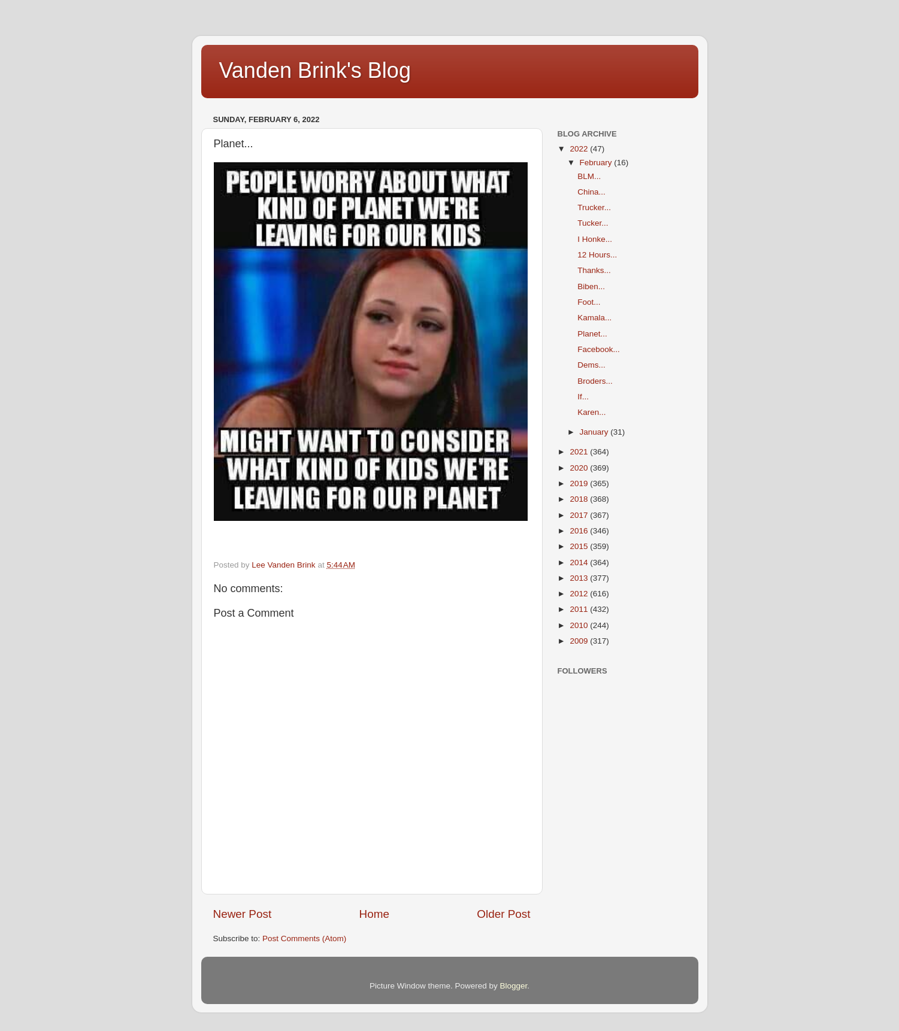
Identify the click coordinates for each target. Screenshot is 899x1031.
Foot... (588, 302)
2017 (580, 515)
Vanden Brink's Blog (315, 70)
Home (374, 914)
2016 (580, 530)
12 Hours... (597, 254)
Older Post (503, 914)
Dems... (591, 364)
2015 (580, 546)
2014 (580, 562)
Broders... (595, 381)
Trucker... (594, 207)
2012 (580, 593)
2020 (580, 467)
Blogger (514, 985)
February (597, 162)
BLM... (589, 176)
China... (591, 191)
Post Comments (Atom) (304, 938)
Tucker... (592, 223)
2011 (580, 609)
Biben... (591, 286)
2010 (580, 625)
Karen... (591, 412)
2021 (580, 451)
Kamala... (594, 317)
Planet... (592, 333)
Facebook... (598, 349)
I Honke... (594, 239)
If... (583, 396)
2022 (580, 148)
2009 (580, 640)
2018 (580, 499)
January (595, 431)
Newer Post (242, 914)
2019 (580, 483)
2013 (580, 578)
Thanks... (594, 270)
